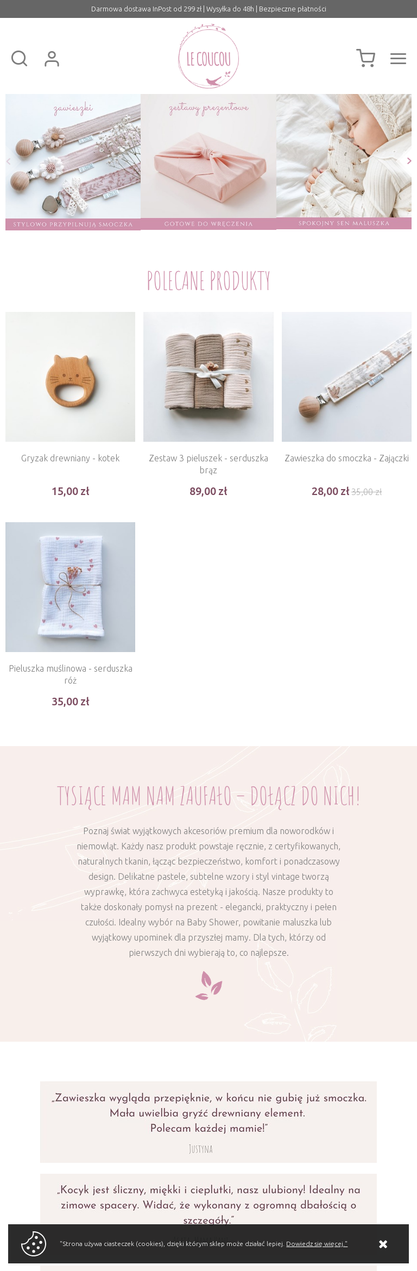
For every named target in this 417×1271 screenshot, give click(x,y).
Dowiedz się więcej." (317, 1243)
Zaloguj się (51, 58)
